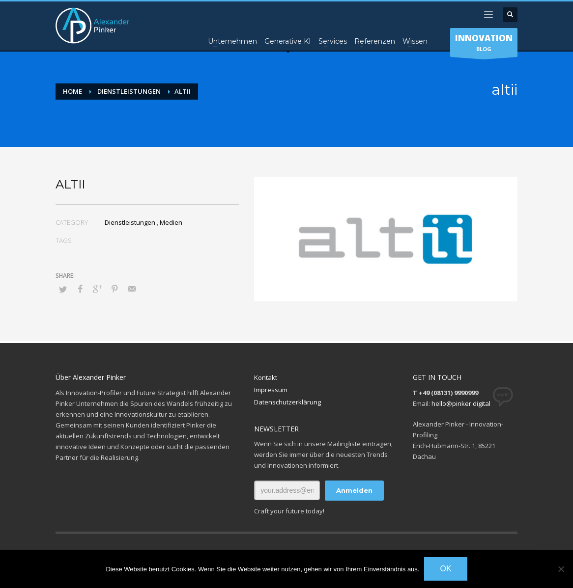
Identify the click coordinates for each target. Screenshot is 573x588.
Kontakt (265, 377)
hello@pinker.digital (460, 403)
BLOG (483, 44)
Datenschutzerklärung (287, 402)
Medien (171, 222)
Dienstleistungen (130, 222)
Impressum (270, 389)
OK (445, 568)
